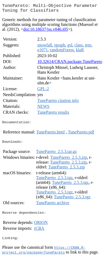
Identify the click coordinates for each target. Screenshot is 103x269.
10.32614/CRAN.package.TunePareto (69, 63)
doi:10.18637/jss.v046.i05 (45, 31)
